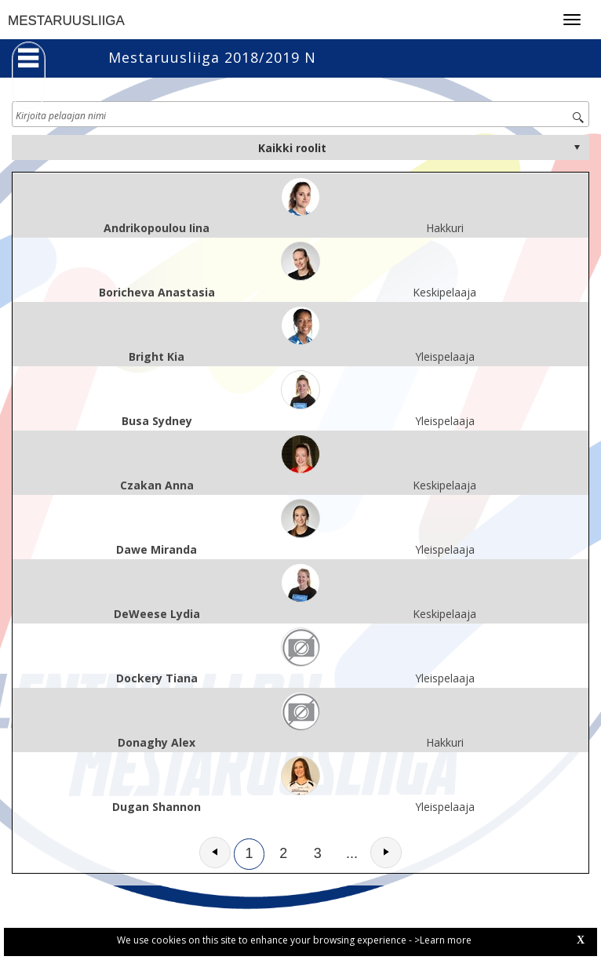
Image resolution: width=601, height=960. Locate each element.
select (576, 147)
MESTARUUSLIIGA (66, 20)
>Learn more (443, 940)
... (352, 853)
